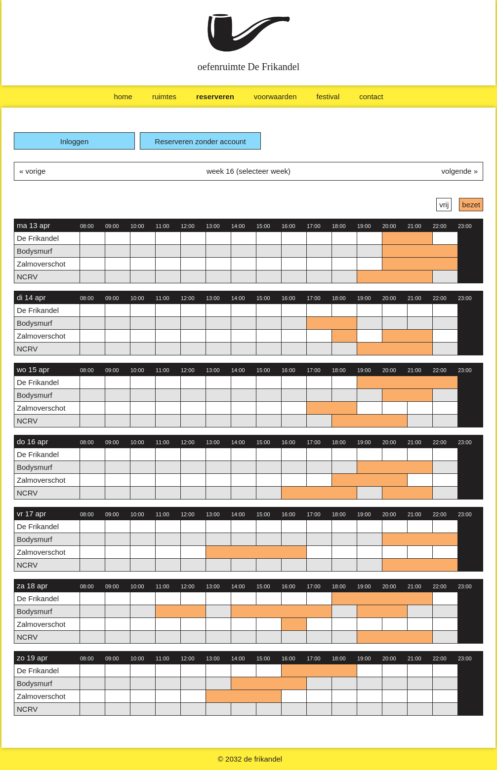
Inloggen (74, 141)
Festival (328, 96)
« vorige (32, 171)
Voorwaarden (275, 96)
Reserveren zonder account (200, 141)
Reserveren (215, 96)
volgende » (460, 171)
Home (123, 96)
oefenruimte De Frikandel (249, 66)
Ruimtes (164, 96)
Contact (371, 96)
